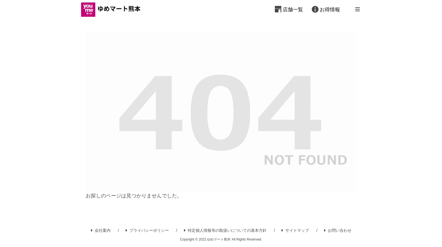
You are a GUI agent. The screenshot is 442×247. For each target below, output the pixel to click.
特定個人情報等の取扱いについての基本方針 (225, 230)
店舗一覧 (293, 9)
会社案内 (100, 230)
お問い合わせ (338, 230)
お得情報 (330, 9)
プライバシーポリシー (147, 230)
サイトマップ (295, 230)
